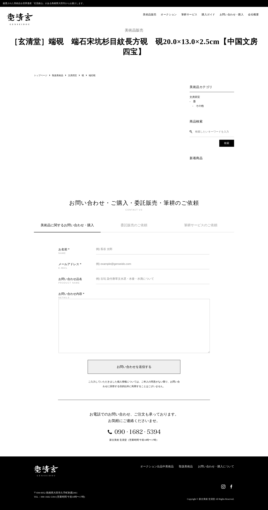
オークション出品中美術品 (157, 466)
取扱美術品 (186, 466)
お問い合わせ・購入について (216, 466)
